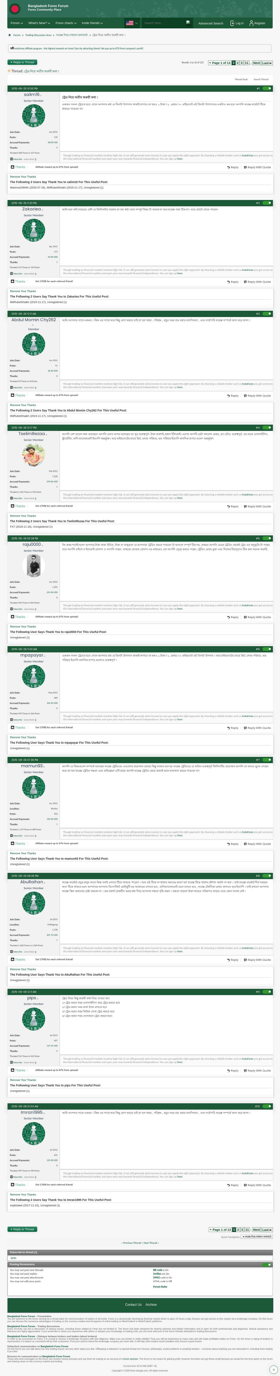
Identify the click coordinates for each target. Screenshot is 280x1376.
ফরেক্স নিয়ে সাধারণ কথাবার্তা (72, 35)
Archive (151, 1304)
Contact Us (133, 1304)
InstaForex (247, 155)
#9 (258, 992)
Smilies (157, 1273)
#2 (258, 203)
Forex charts (64, 23)
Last (267, 63)
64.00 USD (52, 257)
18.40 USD (52, 370)
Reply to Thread (22, 62)
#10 (257, 1106)
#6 (258, 649)
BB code (157, 1270)
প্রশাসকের (48, 54)
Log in (237, 23)
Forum (15, 23)
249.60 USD (52, 481)
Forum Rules (160, 1286)
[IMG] (156, 1277)
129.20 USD (52, 1160)
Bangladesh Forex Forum (21, 1316)
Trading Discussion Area (38, 35)
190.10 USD (52, 819)
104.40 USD (52, 703)
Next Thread (150, 1242)
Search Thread (261, 79)
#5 (258, 538)
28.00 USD (52, 142)
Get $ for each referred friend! (54, 281)
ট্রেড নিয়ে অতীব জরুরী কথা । (41, 71)
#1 (258, 88)
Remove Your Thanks (23, 176)
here (179, 158)
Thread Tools (241, 79)
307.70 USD (52, 935)
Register (257, 23)
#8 (258, 876)
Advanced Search (211, 23)
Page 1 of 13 (221, 63)
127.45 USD (52, 1045)
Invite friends (91, 23)
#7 (258, 760)
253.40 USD (52, 592)
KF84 (13, 1258)
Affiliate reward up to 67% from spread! (56, 167)
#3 (258, 314)
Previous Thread (132, 1242)
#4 (258, 427)
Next (256, 63)
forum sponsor (130, 1359)
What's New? (37, 23)
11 (246, 63)
